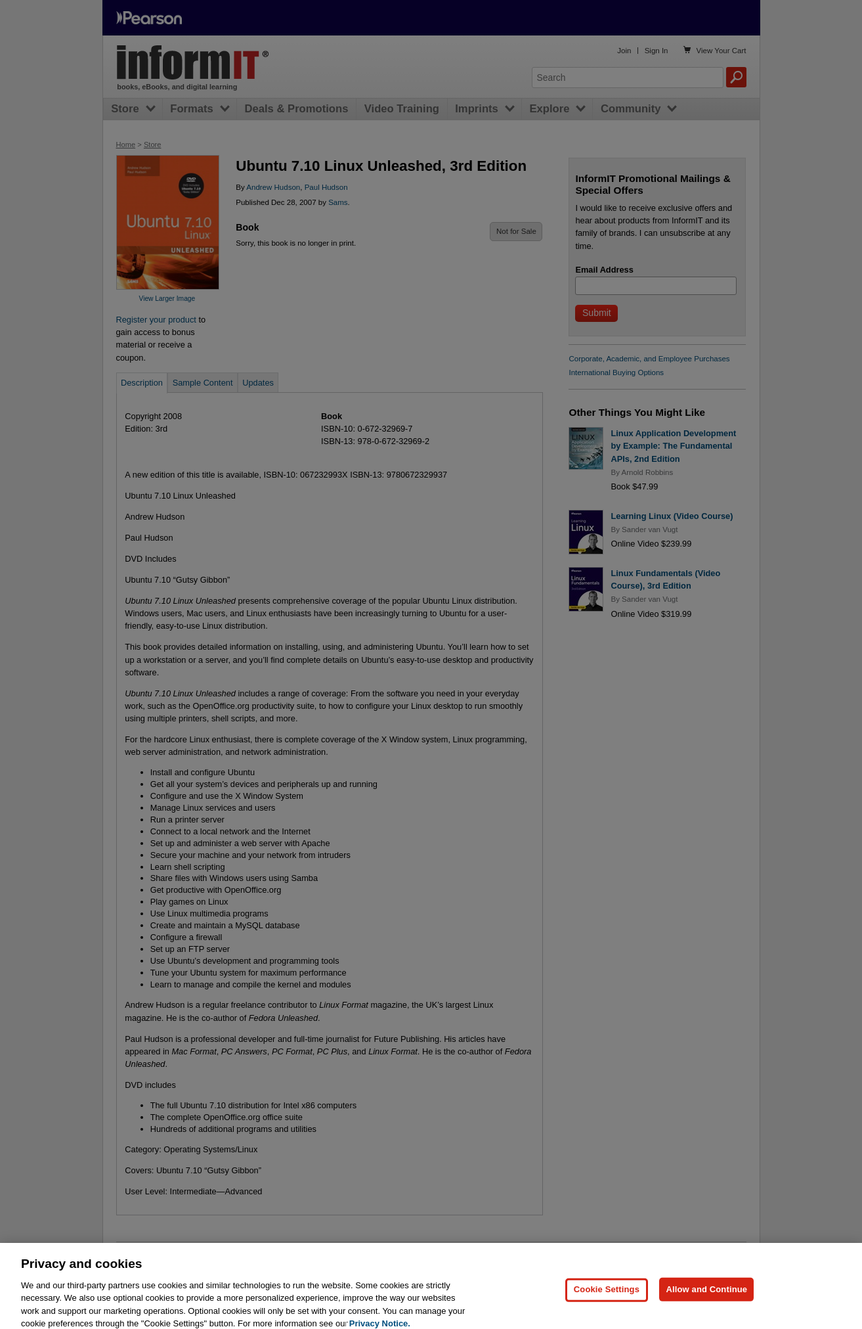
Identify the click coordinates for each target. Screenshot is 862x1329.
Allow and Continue (706, 1296)
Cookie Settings (606, 1296)
